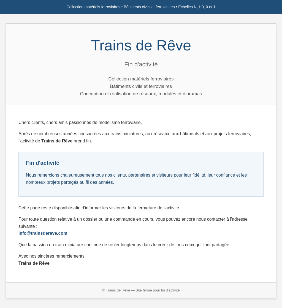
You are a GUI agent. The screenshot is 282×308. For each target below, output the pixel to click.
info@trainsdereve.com (42, 233)
